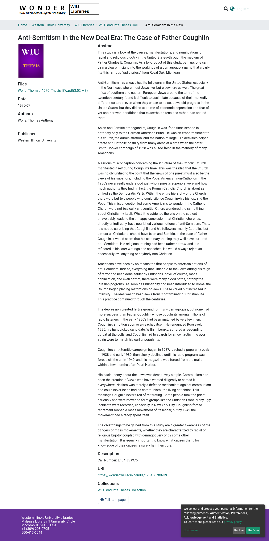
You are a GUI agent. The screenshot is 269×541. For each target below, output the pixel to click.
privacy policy (232, 522)
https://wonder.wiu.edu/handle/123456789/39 (132, 475)
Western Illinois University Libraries (47, 518)
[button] (232, 9)
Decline (239, 530)
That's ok (253, 530)
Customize (191, 530)
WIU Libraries (84, 25)
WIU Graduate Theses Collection (120, 25)
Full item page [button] (113, 500)
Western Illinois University (51, 25)
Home (22, 25)
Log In (241, 9)
